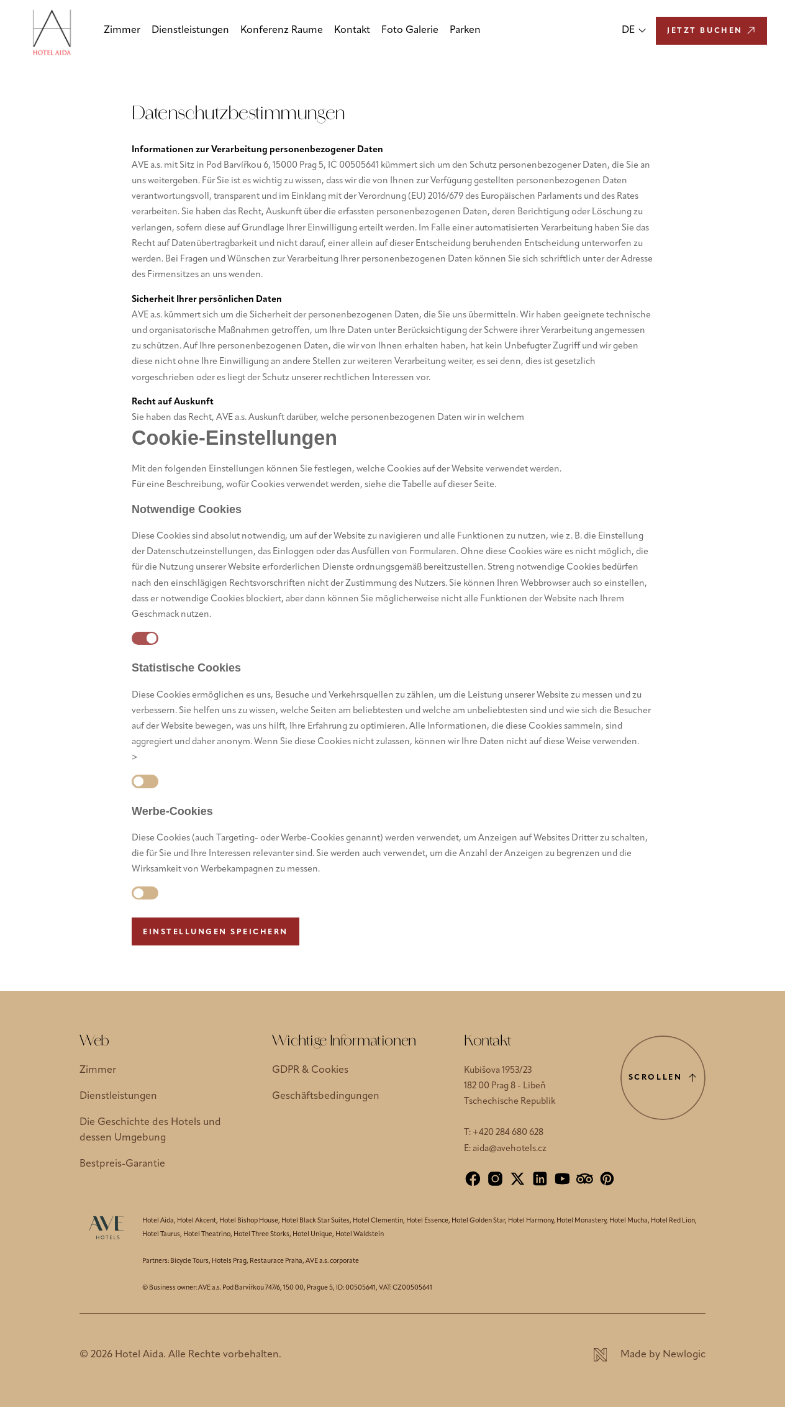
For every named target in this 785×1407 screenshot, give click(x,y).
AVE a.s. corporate (332, 1261)
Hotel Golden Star (478, 1221)
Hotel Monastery (581, 1221)
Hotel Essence (427, 1221)
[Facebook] (473, 1179)
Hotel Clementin (378, 1221)
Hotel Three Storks (261, 1234)
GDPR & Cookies (310, 1070)
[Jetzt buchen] (711, 31)
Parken (465, 30)
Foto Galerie (409, 30)
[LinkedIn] (540, 1179)
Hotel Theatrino (206, 1234)
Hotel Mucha (628, 1221)
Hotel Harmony (530, 1221)
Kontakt (352, 30)
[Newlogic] (650, 1354)
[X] (518, 1179)
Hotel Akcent (196, 1221)
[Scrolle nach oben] (663, 1078)
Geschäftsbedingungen (325, 1096)
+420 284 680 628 (508, 1132)
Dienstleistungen (190, 30)
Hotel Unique (312, 1234)
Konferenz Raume (281, 30)
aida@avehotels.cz (510, 1149)
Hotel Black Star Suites (315, 1221)
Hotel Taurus (161, 1234)
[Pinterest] (607, 1179)
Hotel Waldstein (359, 1234)
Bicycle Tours (189, 1261)
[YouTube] (562, 1179)
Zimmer (122, 30)
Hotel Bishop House (248, 1221)
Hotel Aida (158, 1221)
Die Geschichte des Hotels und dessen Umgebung (150, 1130)
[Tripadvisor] (585, 1179)
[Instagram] (495, 1179)
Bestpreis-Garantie (122, 1164)
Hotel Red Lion (673, 1221)
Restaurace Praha (276, 1261)
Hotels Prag (229, 1261)
